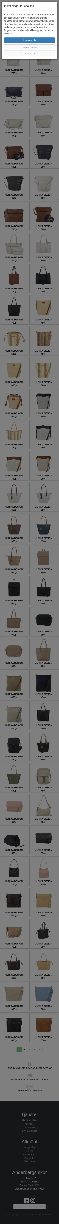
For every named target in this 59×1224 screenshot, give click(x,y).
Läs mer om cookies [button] (29, 53)
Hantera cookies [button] (29, 47)
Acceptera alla (29, 40)
